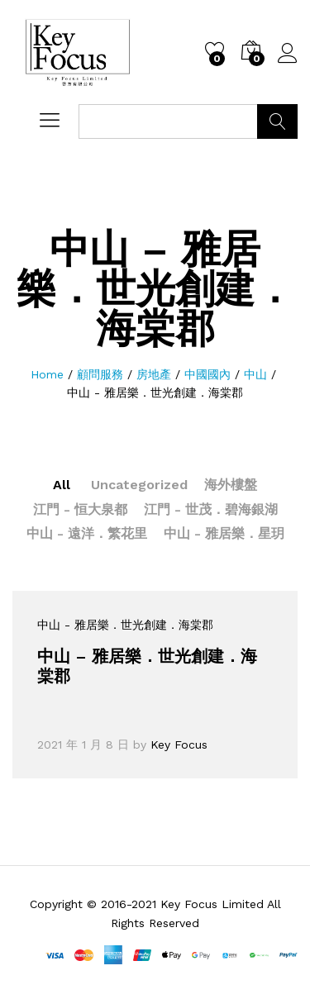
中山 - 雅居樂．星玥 (224, 533)
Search (277, 121)
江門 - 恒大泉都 (80, 509)
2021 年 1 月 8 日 (83, 744)
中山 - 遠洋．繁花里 (86, 533)
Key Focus (178, 744)
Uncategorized (139, 484)
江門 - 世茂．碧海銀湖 (211, 509)
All (61, 484)
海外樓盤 (230, 484)
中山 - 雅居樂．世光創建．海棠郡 (125, 624)
